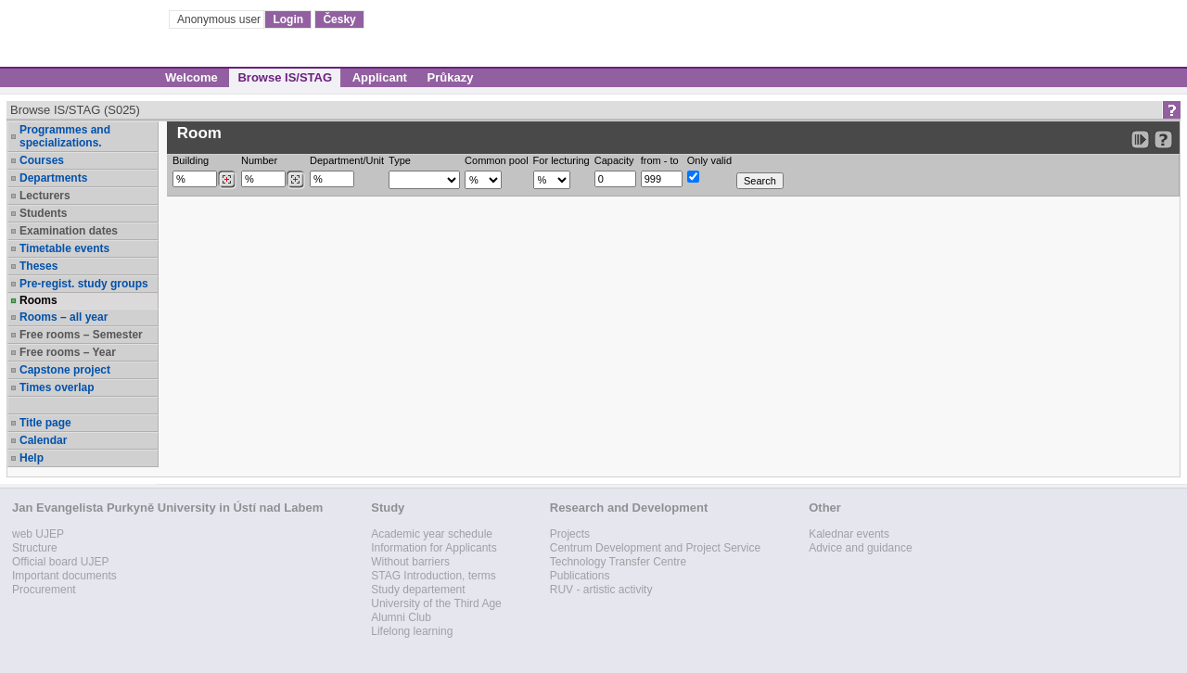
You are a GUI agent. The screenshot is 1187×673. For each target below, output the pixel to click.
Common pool (496, 160)
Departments (53, 177)
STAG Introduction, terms (433, 575)
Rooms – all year (63, 317)
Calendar (43, 440)
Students (43, 213)
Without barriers (410, 561)
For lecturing (561, 160)
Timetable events (64, 248)
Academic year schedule (431, 533)
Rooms (38, 300)
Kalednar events (849, 533)
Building (190, 160)
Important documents (64, 575)
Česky (339, 19)
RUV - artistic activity (601, 589)
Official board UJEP (60, 561)
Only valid (709, 160)
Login (288, 19)
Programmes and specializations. (64, 136)
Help (31, 457)
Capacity (614, 160)
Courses (41, 160)
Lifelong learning (412, 631)
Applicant (379, 77)
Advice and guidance (860, 547)
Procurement (44, 589)
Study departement (418, 589)
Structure (34, 547)
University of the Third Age (436, 603)
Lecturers (44, 195)
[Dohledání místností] (295, 180)
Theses (38, 266)
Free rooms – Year (67, 352)
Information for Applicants (433, 547)
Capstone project (64, 369)
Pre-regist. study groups (83, 283)
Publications (580, 575)
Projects (570, 533)
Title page (45, 422)
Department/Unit (347, 160)
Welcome (191, 77)
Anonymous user (220, 19)
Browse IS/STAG (284, 77)
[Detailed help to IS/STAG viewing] (1163, 139)
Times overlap (56, 387)
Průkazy (451, 77)
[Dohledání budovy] (226, 180)
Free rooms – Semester (81, 334)
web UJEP (38, 533)
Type (400, 160)
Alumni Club (401, 617)
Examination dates (68, 230)
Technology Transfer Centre (618, 561)
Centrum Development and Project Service (655, 547)
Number (259, 160)
